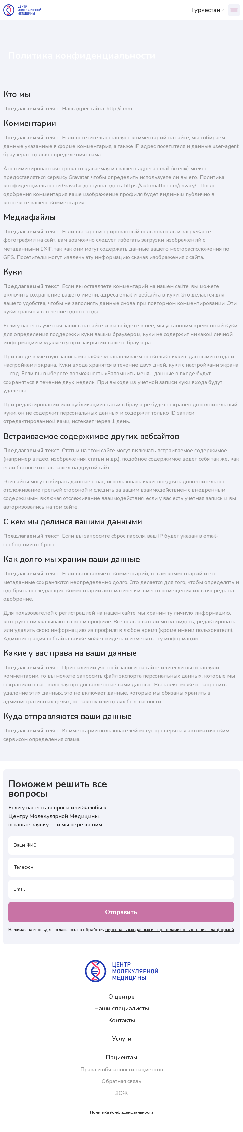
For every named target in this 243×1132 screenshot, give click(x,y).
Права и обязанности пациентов (121, 1069)
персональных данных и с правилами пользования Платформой (169, 929)
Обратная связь (121, 1081)
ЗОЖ (121, 1093)
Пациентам (122, 1057)
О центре (121, 997)
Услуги (121, 1039)
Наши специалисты (121, 1008)
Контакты (121, 1020)
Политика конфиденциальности (121, 1112)
